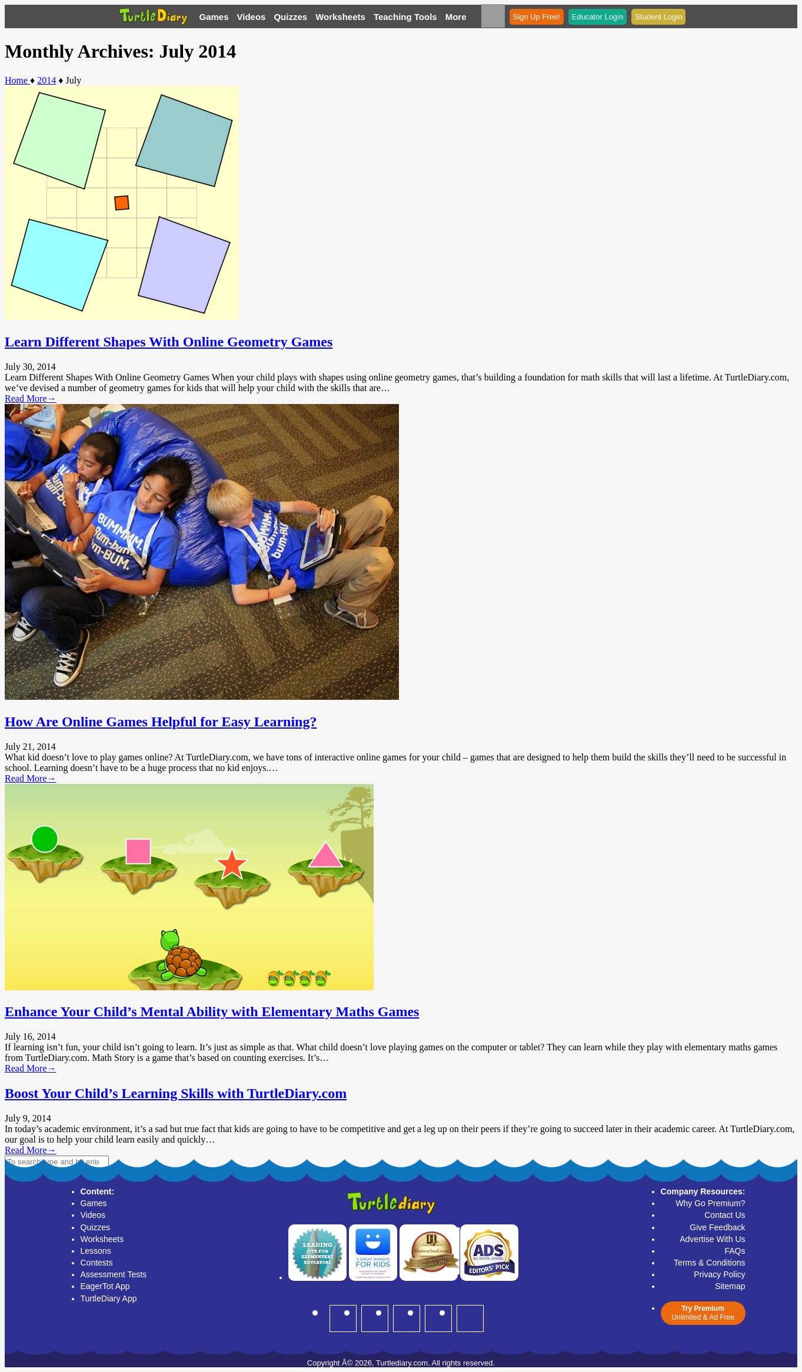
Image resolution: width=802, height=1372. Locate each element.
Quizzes (290, 17)
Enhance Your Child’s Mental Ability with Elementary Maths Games (212, 1011)
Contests (97, 1262)
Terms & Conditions (709, 1262)
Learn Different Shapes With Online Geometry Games (168, 341)
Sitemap (730, 1286)
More (456, 17)
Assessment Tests (114, 1274)
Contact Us (724, 1215)
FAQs (734, 1251)
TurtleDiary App (109, 1298)
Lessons (96, 1251)
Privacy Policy (719, 1274)
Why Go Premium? (710, 1203)
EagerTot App (105, 1286)
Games (213, 17)
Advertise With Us (712, 1239)
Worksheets (340, 17)
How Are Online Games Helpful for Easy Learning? (161, 721)
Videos (251, 17)
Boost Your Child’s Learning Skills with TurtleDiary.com (176, 1093)
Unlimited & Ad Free (703, 1312)
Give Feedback (717, 1227)
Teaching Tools (405, 17)
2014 (46, 80)
